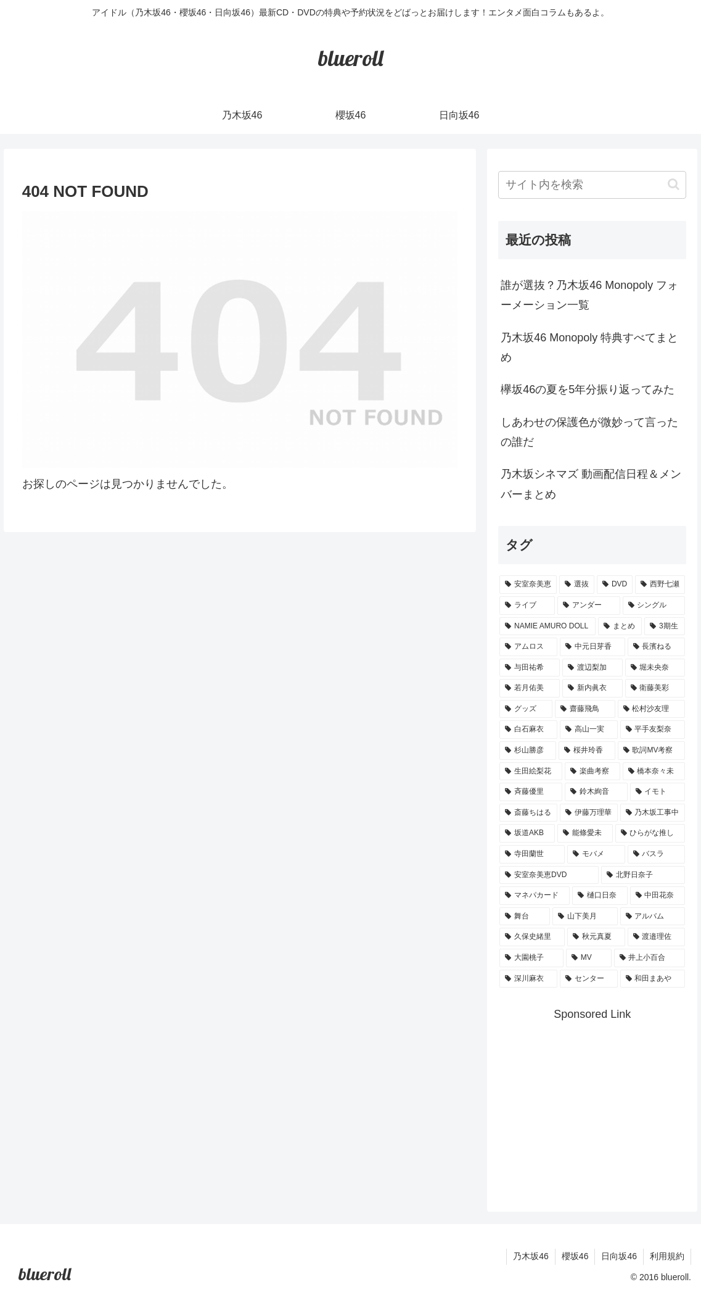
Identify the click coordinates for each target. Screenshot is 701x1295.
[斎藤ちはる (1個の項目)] (528, 813)
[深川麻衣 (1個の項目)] (528, 979)
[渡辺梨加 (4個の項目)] (592, 668)
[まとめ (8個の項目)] (620, 626)
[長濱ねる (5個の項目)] (657, 647)
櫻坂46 (575, 1256)
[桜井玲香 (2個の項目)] (587, 750)
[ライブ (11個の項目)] (527, 605)
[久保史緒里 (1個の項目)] (532, 937)
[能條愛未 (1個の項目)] (585, 833)
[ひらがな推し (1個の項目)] (650, 833)
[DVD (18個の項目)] (615, 584)
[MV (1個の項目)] (589, 958)
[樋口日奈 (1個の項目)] (600, 895)
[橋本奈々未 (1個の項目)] (654, 771)
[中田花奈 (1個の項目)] (658, 895)
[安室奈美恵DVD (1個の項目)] (549, 875)
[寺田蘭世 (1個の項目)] (532, 854)
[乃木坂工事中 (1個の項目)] (653, 813)
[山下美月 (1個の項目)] (585, 916)
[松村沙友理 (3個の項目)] (652, 709)
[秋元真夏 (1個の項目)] (596, 937)
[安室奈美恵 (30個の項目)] (528, 584)
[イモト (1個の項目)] (658, 792)
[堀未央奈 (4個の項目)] (655, 668)
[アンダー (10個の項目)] (588, 605)
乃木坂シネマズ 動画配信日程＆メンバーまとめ (591, 484)
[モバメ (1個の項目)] (596, 854)
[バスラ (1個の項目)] (657, 854)
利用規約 (667, 1256)
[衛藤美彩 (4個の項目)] (655, 688)
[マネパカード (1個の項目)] (534, 895)
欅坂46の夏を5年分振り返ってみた (587, 389)
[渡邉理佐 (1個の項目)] (657, 937)
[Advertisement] (599, 1102)
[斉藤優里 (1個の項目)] (530, 792)
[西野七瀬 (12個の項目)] (660, 584)
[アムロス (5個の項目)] (528, 647)
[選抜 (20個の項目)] (576, 584)
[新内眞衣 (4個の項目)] (592, 688)
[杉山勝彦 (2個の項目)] (527, 750)
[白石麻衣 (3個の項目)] (528, 729)
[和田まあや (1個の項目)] (653, 979)
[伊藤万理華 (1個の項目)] (589, 813)
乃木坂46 (531, 1256)
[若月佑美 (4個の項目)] (529, 688)
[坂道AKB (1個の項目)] (527, 833)
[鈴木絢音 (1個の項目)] (596, 792)
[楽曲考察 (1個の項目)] (592, 771)
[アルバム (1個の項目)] (653, 916)
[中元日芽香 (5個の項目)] (592, 647)
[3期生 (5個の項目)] (664, 626)
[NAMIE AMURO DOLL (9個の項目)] (547, 626)
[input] (592, 185)
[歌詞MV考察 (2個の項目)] (652, 750)
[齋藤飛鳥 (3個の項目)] (585, 709)
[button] (673, 184)
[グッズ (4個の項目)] (525, 709)
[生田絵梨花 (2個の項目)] (530, 771)
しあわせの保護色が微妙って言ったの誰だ (589, 432)
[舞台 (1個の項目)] (524, 916)
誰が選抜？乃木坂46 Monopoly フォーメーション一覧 (589, 295)
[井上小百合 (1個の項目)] (650, 958)
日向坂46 (619, 1256)
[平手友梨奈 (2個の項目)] (653, 729)
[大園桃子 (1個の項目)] (531, 958)
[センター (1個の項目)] (589, 979)
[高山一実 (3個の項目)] (589, 729)
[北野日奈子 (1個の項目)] (643, 875)
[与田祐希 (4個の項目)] (529, 668)
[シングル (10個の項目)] (654, 605)
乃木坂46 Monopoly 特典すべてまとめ (589, 347)
